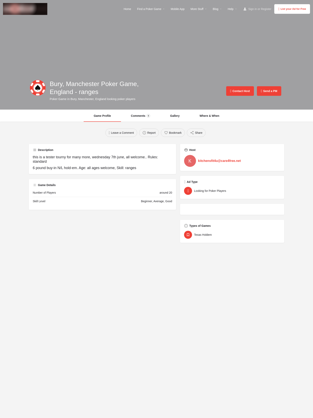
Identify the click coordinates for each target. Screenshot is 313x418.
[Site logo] (25, 9)
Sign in (252, 9)
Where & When (209, 115)
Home (127, 9)
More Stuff (196, 9)
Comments (140, 116)
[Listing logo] (38, 88)
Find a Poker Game (149, 9)
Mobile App (177, 9)
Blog (215, 9)
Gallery (174, 115)
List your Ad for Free (292, 9)
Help (231, 9)
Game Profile (102, 115)
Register (266, 9)
